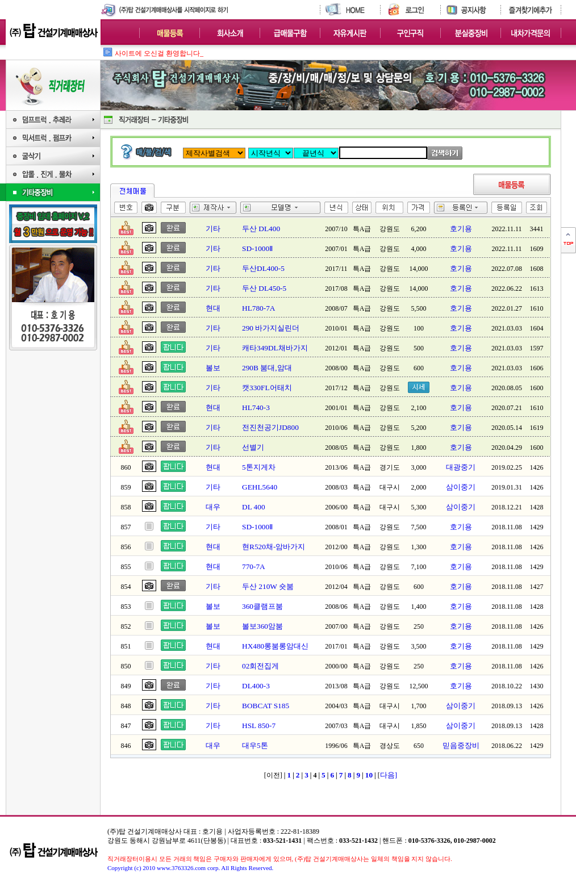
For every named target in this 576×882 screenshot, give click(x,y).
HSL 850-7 (259, 725)
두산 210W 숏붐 (268, 586)
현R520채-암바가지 (273, 546)
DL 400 (253, 507)
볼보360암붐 (262, 626)
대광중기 (460, 467)
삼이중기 (460, 487)
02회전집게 (260, 666)
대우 (213, 507)
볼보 (213, 367)
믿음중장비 (461, 745)
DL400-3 (256, 686)
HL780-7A (259, 308)
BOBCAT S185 (265, 705)
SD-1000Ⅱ (257, 248)
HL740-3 (256, 407)
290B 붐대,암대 (267, 367)
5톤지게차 (259, 467)
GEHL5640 (259, 487)
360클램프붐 (262, 606)
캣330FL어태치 (267, 387)
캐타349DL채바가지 (275, 348)
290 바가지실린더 (270, 328)
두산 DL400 (261, 228)
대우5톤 (255, 745)
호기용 (461, 228)
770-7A (253, 566)
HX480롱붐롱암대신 (275, 646)
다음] (388, 775)
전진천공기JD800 (270, 427)
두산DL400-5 (263, 268)
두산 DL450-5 (264, 288)
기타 (213, 228)
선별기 (253, 447)
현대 (213, 308)
